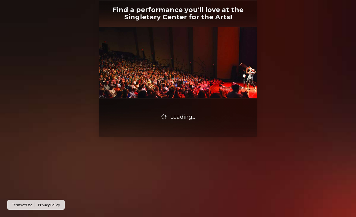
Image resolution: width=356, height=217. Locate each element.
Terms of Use (22, 205)
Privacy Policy (49, 205)
